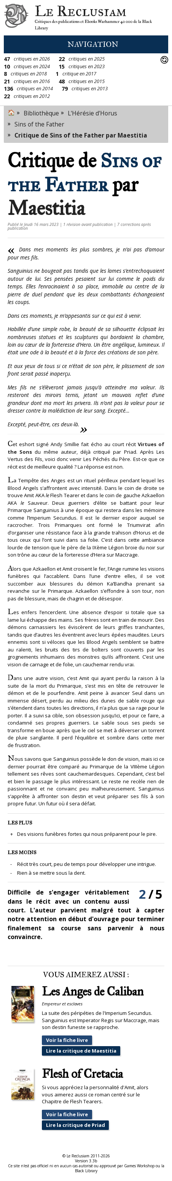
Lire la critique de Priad (75, 1125)
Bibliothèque (41, 113)
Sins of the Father (39, 124)
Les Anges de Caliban (92, 992)
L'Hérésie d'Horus (92, 113)
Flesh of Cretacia (82, 1074)
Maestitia (46, 208)
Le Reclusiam (16, 18)
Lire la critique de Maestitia (81, 1050)
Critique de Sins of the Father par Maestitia (80, 135)
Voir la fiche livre (67, 1040)
